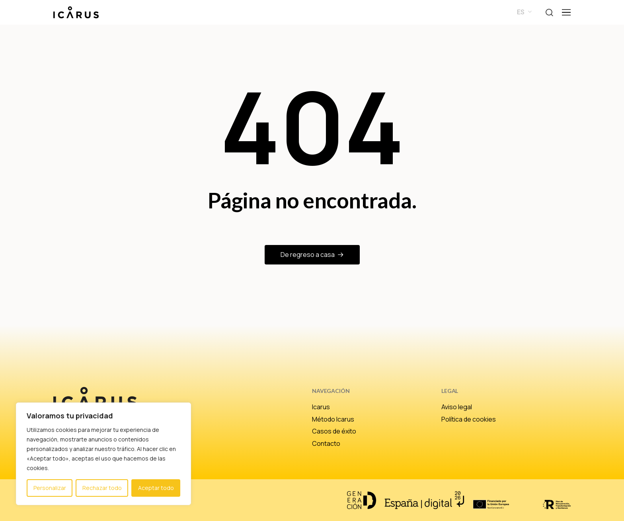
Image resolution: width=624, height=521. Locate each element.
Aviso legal (456, 406)
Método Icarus (333, 419)
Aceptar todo (156, 488)
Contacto (326, 443)
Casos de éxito (334, 431)
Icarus (321, 406)
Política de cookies (468, 419)
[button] (549, 12)
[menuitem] (522, 12)
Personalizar (49, 488)
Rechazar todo (102, 488)
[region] (103, 453)
